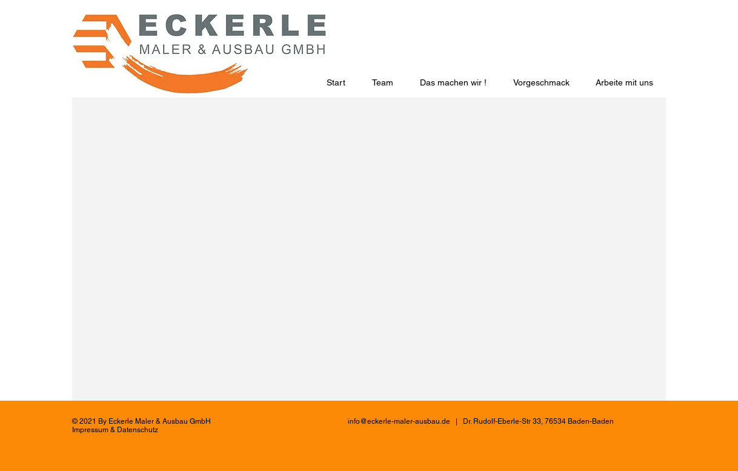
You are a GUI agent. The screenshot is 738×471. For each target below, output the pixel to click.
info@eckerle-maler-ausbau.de (399, 421)
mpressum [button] (91, 430)
